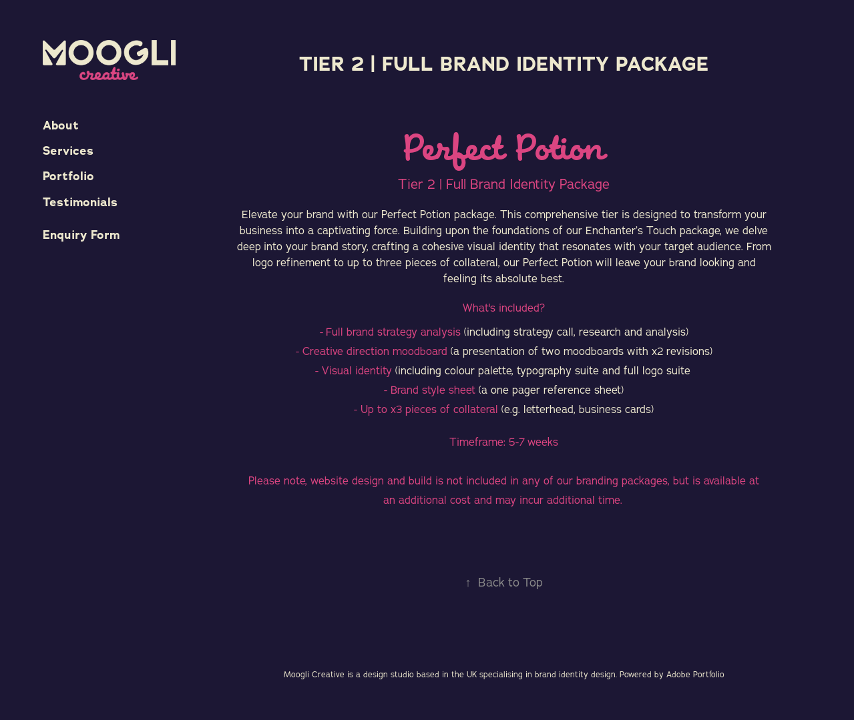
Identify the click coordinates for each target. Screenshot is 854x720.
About (61, 125)
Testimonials (80, 202)
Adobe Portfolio (695, 674)
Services (68, 151)
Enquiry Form (81, 235)
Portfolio (68, 176)
